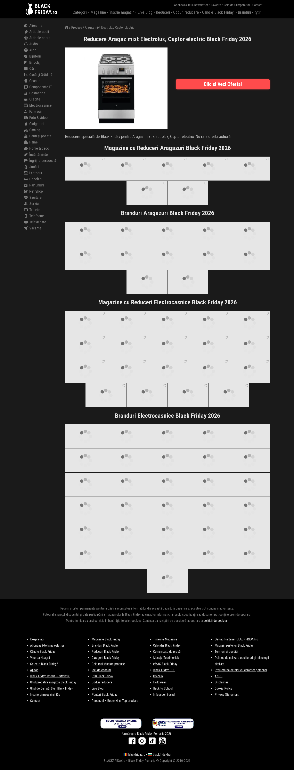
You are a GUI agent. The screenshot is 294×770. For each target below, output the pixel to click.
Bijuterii (32, 56)
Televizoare (35, 222)
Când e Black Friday (218, 12)
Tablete (32, 210)
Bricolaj (32, 62)
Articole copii (36, 32)
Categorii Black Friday (106, 658)
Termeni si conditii (226, 652)
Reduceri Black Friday (106, 652)
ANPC (218, 676)
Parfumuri (34, 185)
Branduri (244, 12)
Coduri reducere (186, 12)
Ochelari (33, 179)
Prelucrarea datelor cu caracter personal (241, 670)
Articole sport (37, 38)
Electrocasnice (38, 105)
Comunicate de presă (167, 652)
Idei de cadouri (101, 670)
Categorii (80, 12)
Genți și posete (37, 136)
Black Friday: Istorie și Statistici (50, 676)
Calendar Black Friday (167, 645)
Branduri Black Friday (105, 645)
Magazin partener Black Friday (234, 645)
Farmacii (33, 111)
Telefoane (34, 216)
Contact (257, 5)
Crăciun (158, 676)
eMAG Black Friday (165, 664)
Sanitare (33, 197)
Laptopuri (33, 173)
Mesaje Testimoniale (166, 658)
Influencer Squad (164, 695)
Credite (32, 99)
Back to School (163, 688)
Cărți (30, 68)
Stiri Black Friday (102, 676)
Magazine (98, 12)
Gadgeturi (34, 124)
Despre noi (37, 639)
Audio (31, 44)
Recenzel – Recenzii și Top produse (115, 701)
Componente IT (38, 87)
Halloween (159, 682)
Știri (258, 12)
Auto (30, 50)
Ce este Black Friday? (44, 664)
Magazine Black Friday (106, 639)
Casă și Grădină (38, 75)
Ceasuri (32, 81)
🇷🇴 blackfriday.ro (134, 754)
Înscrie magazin (121, 12)
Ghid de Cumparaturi (237, 5)
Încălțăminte (36, 154)
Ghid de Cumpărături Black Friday (51, 688)
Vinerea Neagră (40, 658)
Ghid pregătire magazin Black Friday (53, 682)
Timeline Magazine (165, 639)
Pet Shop (33, 191)
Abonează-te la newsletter (191, 5)
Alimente (33, 26)
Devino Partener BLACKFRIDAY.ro (236, 639)
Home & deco (36, 148)
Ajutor (34, 670)
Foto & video (36, 118)
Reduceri (163, 12)
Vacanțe (32, 228)
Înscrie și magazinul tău (45, 695)
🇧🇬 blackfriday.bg (159, 754)
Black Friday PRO (164, 670)
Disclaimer (221, 682)
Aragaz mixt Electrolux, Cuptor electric (109, 27)
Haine (31, 142)
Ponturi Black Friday (104, 695)
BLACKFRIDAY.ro (45, 9)
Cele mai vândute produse (108, 664)
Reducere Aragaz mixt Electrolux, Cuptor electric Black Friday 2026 (167, 39)
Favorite (216, 5)
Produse (76, 27)
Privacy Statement (227, 695)
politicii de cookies (216, 621)
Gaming (32, 130)
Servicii (32, 204)
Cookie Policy (223, 688)
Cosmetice (34, 93)
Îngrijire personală (40, 161)
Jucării (32, 167)
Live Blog (145, 12)
